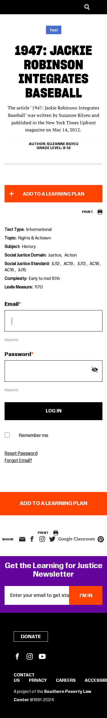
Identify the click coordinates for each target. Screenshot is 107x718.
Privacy (38, 681)
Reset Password (21, 453)
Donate (31, 636)
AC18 (95, 264)
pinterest (100, 539)
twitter (52, 539)
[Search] (87, 7)
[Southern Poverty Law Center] (10, 7)
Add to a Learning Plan (53, 194)
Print (87, 211)
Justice (54, 255)
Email (12, 304)
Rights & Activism (34, 238)
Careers (66, 681)
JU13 (81, 264)
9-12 (67, 148)
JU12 (55, 264)
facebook (32, 539)
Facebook (17, 656)
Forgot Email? (18, 461)
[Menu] (98, 7)
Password (18, 354)
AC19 (69, 264)
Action (70, 255)
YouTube (42, 656)
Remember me (33, 436)
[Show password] (95, 370)
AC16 (10, 270)
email (22, 539)
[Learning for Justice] (33, 7)
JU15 (22, 270)
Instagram (42, 539)
